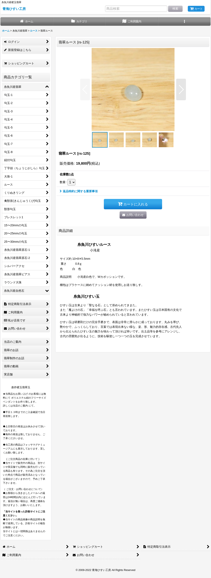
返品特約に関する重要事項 (79, 191)
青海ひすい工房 (14, 9)
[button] (184, 21)
